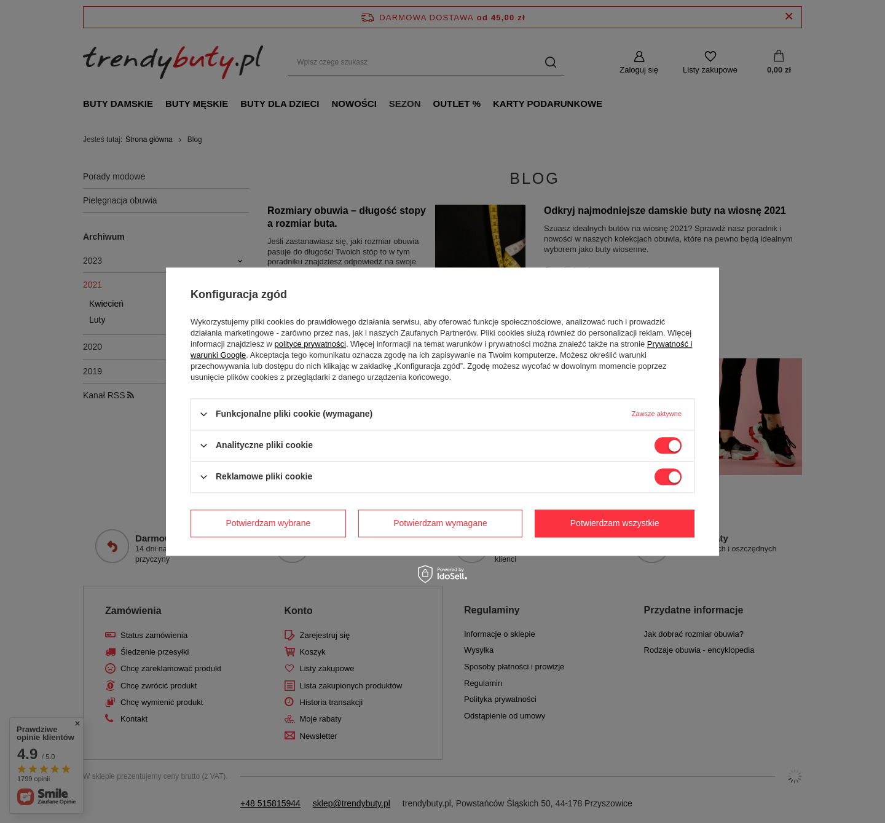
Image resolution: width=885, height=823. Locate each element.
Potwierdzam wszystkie (614, 523)
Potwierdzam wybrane (268, 523)
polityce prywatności (310, 343)
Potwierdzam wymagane (440, 523)
